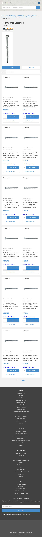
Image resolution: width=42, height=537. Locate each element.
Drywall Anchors (21, 438)
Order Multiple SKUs (21, 402)
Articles (21, 395)
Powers (21, 462)
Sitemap (21, 423)
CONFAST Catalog (21, 421)
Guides (21, 445)
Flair (17, 532)
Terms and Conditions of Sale (21, 411)
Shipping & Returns (21, 407)
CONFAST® (21, 455)
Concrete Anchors (21, 431)
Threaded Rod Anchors (21, 433)
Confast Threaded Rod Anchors (21, 436)
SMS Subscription (21, 393)
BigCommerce (28, 532)
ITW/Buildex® (21, 469)
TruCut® (21, 458)
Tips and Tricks (21, 418)
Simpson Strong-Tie (21, 453)
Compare (31, 67)
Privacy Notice (21, 409)
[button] (11, 67)
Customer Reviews (21, 400)
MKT (21, 467)
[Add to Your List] (11, 121)
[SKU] (5, 117)
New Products (21, 443)
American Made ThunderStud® (21, 460)
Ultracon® (21, 474)
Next (24, 380)
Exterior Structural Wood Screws (21, 440)
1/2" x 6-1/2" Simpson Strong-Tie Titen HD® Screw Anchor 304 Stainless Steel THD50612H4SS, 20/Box (11, 306)
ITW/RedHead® (21, 465)
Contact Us (21, 414)
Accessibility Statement (21, 416)
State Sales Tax (21, 404)
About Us (21, 398)
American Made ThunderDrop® (21, 472)
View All (21, 476)
